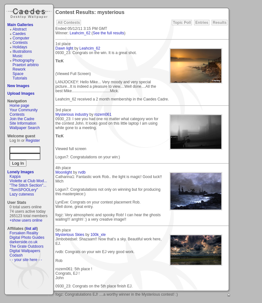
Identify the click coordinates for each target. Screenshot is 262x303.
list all (31, 228)
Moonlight (63, 172)
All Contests (69, 22)
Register (33, 140)
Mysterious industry (71, 114)
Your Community (24, 110)
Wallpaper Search (25, 128)
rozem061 (102, 114)
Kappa (15, 176)
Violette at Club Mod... (28, 181)
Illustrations (22, 51)
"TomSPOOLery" (24, 190)
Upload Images (20, 93)
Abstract (20, 29)
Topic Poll (182, 22)
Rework (19, 69)
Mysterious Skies (69, 234)
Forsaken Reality (24, 233)
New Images (18, 86)
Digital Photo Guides (27, 237)
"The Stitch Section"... (28, 185)
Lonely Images (20, 172)
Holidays (20, 47)
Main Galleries (20, 25)
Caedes (29, 12)
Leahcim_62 (80, 33)
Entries (201, 22)
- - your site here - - (26, 260)
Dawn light (64, 48)
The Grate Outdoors (27, 246)
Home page (19, 105)
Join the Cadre (22, 119)
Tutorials (20, 78)
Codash (16, 255)
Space (18, 74)
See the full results (108, 33)
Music (18, 56)
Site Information (23, 123)
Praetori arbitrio (26, 65)
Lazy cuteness (22, 194)
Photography (23, 60)
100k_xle (98, 234)
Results (219, 22)
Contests (20, 42)
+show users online (26, 220)
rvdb (82, 172)
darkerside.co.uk (24, 242)
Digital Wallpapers (25, 251)
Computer (21, 38)
